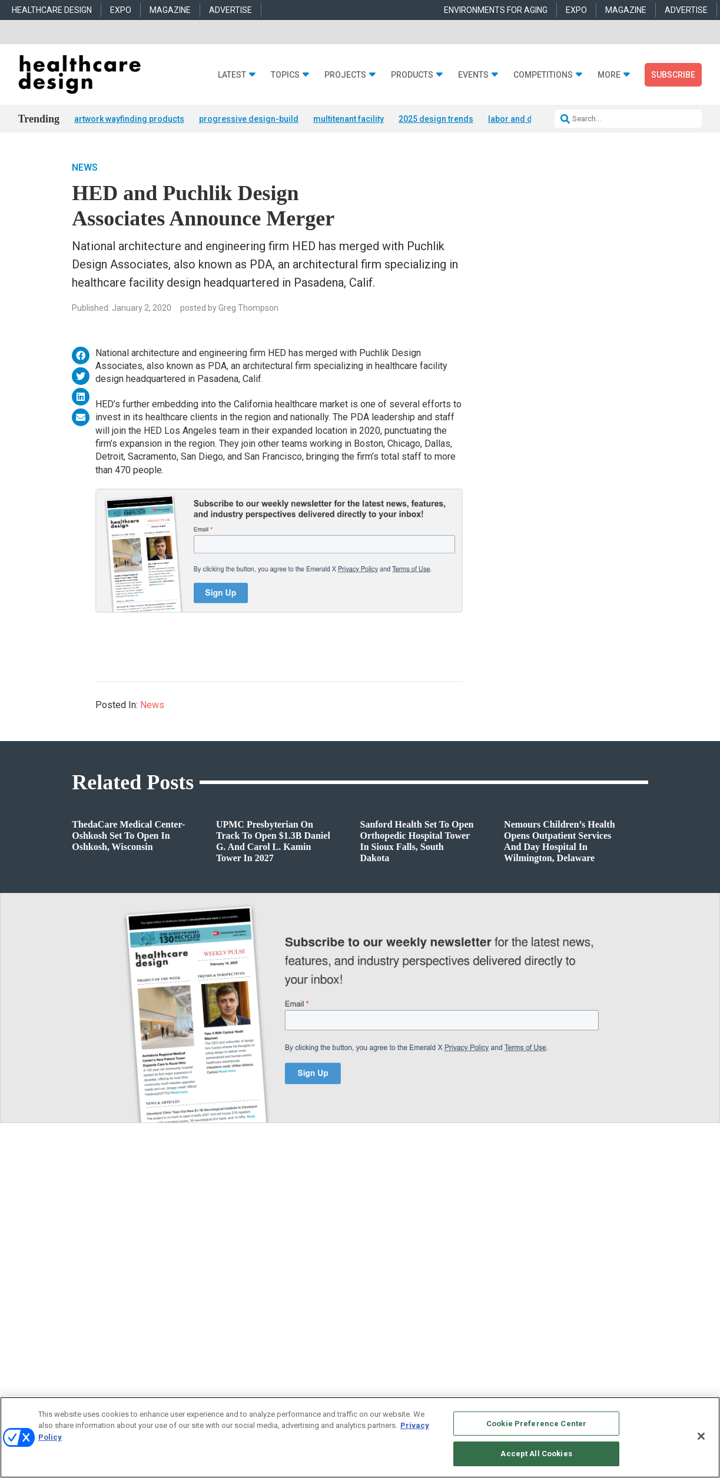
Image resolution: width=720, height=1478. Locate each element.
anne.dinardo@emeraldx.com (556, 1264)
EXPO (120, 10)
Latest (232, 75)
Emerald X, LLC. (561, 1388)
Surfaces (373, 1300)
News (85, 168)
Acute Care (226, 1241)
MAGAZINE (170, 10)
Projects (345, 75)
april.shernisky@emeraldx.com (559, 1291)
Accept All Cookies (536, 1453)
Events (473, 75)
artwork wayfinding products (129, 119)
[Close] (701, 1436)
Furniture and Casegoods (399, 1285)
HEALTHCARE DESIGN (52, 10)
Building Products (388, 1256)
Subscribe (673, 74)
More (609, 75)
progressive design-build (248, 119)
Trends (70, 1270)
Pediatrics (225, 1314)
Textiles (371, 1314)
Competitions (543, 75)
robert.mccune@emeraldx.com (558, 1317)
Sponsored (75, 1285)
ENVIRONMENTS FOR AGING (496, 10)
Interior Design (232, 1285)
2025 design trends (436, 119)
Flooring (373, 1270)
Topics (285, 75)
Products (412, 75)
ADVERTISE (230, 10)
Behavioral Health (236, 1270)
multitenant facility (348, 119)
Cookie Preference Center (536, 1423)
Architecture (228, 1256)
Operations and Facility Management (267, 1300)
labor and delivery (523, 119)
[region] (360, 1437)
